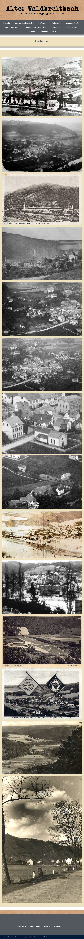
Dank (54, 31)
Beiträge (44, 31)
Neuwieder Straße (73, 23)
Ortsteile (33, 31)
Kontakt (38, 926)
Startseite (6, 23)
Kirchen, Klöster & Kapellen (36, 27)
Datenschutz (47, 926)
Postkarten (57, 27)
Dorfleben (42, 23)
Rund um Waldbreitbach (24, 23)
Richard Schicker (21, 926)
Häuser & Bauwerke (13, 27)
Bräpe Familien (72, 27)
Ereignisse (56, 23)
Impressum (57, 926)
